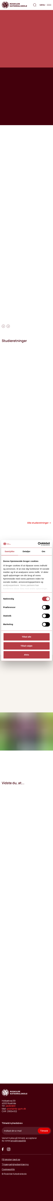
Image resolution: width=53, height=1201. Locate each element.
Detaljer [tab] (26, 551)
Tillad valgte (26, 646)
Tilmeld (44, 1130)
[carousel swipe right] (8, 326)
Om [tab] (43, 551)
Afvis (26, 655)
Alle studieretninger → (39, 522)
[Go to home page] (14, 5)
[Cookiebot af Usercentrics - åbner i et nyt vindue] (38, 544)
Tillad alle (26, 637)
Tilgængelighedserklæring (15, 1164)
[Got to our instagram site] (8, 1149)
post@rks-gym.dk (16, 1108)
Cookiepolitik (8, 1169)
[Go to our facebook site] (3, 1149)
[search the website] (34, 5)
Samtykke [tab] (9, 551)
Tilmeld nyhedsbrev (12, 1123)
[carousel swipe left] (3, 326)
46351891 (11, 1105)
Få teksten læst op (11, 1159)
